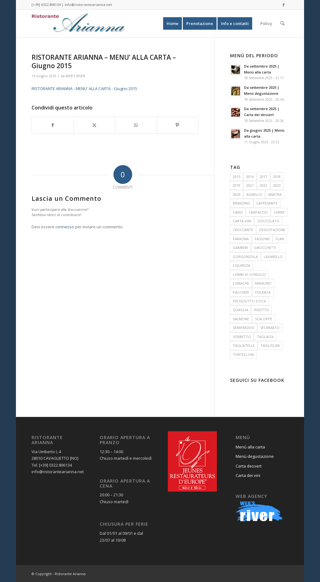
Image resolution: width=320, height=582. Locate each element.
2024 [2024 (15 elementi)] (236, 194)
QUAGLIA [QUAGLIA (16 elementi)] (240, 309)
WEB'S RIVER (75, 76)
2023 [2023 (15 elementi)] (277, 185)
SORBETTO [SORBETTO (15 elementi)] (242, 336)
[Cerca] (282, 23)
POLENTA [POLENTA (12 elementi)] (263, 292)
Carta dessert (249, 466)
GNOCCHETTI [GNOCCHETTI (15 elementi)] (265, 247)
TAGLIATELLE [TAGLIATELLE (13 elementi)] (244, 345)
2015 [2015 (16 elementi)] (236, 176)
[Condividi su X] (94, 125)
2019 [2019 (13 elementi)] (236, 185)
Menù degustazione (255, 456)
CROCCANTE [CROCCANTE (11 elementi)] (243, 229)
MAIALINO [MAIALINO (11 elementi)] (263, 283)
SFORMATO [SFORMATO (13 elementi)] (269, 327)
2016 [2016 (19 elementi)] (250, 176)
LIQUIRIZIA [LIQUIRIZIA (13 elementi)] (241, 265)
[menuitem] (172, 23)
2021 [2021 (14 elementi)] (250, 185)
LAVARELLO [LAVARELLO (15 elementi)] (273, 256)
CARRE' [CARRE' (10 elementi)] (279, 212)
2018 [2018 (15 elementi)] (277, 176)
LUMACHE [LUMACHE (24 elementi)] (241, 283)
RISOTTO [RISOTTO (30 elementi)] (261, 309)
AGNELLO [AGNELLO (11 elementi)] (254, 194)
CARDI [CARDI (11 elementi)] (238, 212)
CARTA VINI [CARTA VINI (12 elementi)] (242, 221)
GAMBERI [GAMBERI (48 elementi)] (240, 247)
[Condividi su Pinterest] (177, 125)
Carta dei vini (248, 475)
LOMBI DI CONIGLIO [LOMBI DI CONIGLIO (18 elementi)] (249, 274)
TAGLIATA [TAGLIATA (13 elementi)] (265, 336)
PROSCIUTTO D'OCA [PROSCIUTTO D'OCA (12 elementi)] (249, 301)
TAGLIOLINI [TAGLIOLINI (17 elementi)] (270, 345)
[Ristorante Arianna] (78, 23)
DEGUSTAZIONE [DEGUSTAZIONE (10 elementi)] (272, 229)
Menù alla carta (250, 447)
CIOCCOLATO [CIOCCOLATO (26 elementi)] (268, 221)
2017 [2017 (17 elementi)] (263, 176)
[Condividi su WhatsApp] (136, 125)
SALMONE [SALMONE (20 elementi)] (241, 318)
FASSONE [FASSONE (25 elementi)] (262, 238)
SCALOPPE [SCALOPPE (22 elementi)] (263, 318)
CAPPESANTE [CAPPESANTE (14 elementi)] (267, 203)
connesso (64, 227)
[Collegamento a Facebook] (283, 4)
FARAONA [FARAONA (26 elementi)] (241, 238)
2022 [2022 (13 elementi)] (263, 185)
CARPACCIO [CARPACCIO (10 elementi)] (258, 212)
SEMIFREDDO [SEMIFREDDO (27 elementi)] (243, 327)
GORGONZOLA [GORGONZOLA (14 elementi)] (245, 256)
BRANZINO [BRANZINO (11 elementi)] (241, 203)
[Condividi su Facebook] (52, 125)
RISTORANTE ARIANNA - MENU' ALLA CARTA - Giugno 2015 (84, 88)
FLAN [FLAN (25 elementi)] (280, 238)
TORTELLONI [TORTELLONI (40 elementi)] (243, 354)
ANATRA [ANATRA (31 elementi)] (275, 194)
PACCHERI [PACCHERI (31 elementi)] (241, 292)
